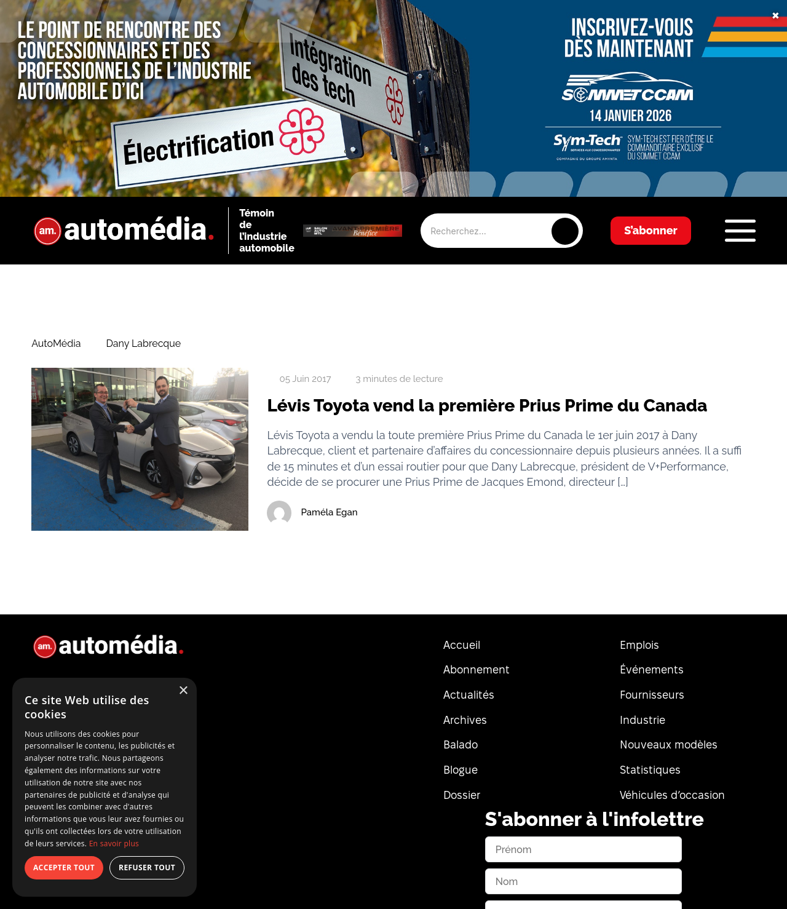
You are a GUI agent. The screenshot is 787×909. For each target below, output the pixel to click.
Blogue (460, 770)
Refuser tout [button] (147, 867)
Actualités (468, 695)
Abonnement (476, 669)
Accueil (461, 645)
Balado (460, 744)
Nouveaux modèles (669, 744)
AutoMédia (56, 343)
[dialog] (104, 787)
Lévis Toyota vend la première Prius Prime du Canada (487, 405)
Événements (652, 669)
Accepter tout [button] (64, 867)
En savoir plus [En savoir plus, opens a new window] (114, 843)
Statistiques (650, 770)
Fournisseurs (652, 695)
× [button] (183, 691)
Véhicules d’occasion (672, 795)
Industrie (642, 720)
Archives (465, 720)
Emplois (639, 645)
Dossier (461, 795)
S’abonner (651, 230)
